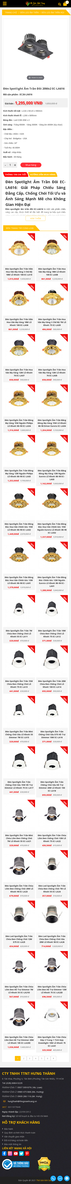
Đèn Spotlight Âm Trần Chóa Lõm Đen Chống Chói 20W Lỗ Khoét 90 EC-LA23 (19, 888)
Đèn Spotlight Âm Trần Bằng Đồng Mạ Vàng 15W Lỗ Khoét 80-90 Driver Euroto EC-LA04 (52, 423)
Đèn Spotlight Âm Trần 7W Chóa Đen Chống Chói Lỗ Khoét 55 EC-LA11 (19, 633)
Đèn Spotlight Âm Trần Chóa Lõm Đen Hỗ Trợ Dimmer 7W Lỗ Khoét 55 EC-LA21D (19, 989)
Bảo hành (8, 1128)
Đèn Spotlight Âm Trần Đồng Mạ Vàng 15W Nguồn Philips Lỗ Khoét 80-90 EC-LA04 (19, 423)
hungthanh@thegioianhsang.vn (22, 1101)
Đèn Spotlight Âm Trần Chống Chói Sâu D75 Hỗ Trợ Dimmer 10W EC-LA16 (51, 734)
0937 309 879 (30, 1087)
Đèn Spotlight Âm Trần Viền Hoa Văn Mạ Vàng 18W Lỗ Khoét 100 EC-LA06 (19, 322)
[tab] (16, 174)
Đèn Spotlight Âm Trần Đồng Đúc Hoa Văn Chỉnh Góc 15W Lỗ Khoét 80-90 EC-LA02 (19, 527)
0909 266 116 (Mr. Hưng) (30, 1096)
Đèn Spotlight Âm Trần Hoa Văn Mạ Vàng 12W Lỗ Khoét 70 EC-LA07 (19, 372)
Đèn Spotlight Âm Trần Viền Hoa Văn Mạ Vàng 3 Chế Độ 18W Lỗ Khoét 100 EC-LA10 (19, 272)
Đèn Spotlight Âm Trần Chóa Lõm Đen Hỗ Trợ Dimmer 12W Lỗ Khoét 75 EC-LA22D (52, 989)
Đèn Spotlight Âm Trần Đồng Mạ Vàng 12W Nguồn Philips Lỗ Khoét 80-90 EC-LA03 (19, 473)
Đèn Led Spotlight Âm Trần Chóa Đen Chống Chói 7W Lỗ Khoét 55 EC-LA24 (52, 888)
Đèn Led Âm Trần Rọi (53, 12)
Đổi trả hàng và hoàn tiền (16, 1140)
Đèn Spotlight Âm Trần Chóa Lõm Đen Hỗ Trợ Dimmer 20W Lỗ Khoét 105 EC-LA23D (19, 1040)
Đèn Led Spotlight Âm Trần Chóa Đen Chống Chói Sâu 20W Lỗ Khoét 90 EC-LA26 (51, 939)
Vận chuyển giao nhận (14, 1136)
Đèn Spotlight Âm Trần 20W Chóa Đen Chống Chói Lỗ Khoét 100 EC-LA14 (52, 684)
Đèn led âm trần (29, 12)
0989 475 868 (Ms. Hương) (31, 1091)
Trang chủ (11, 12)
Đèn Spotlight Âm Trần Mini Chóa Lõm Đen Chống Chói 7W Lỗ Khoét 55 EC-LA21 (19, 838)
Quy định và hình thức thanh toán (19, 1132)
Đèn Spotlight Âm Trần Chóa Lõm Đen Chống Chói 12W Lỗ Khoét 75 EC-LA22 (52, 838)
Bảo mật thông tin (12, 1144)
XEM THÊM (35, 218)
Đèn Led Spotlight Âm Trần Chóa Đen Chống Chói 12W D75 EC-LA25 (19, 939)
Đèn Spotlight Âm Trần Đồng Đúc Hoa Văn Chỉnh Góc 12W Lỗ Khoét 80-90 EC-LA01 (19, 580)
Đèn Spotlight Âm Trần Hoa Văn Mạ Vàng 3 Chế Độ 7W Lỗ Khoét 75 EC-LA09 (52, 322)
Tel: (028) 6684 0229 (12, 1083)
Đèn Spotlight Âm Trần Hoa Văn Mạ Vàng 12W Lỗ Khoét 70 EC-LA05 (52, 372)
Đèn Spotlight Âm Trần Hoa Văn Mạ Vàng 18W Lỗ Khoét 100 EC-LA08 (52, 272)
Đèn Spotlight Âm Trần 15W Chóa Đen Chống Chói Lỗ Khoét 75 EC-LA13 (19, 684)
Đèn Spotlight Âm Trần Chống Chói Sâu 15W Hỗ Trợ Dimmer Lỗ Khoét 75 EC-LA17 (19, 785)
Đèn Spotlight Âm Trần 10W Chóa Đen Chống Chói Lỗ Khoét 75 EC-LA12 (52, 633)
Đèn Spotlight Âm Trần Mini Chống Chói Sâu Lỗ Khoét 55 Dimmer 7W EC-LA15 (19, 734)
